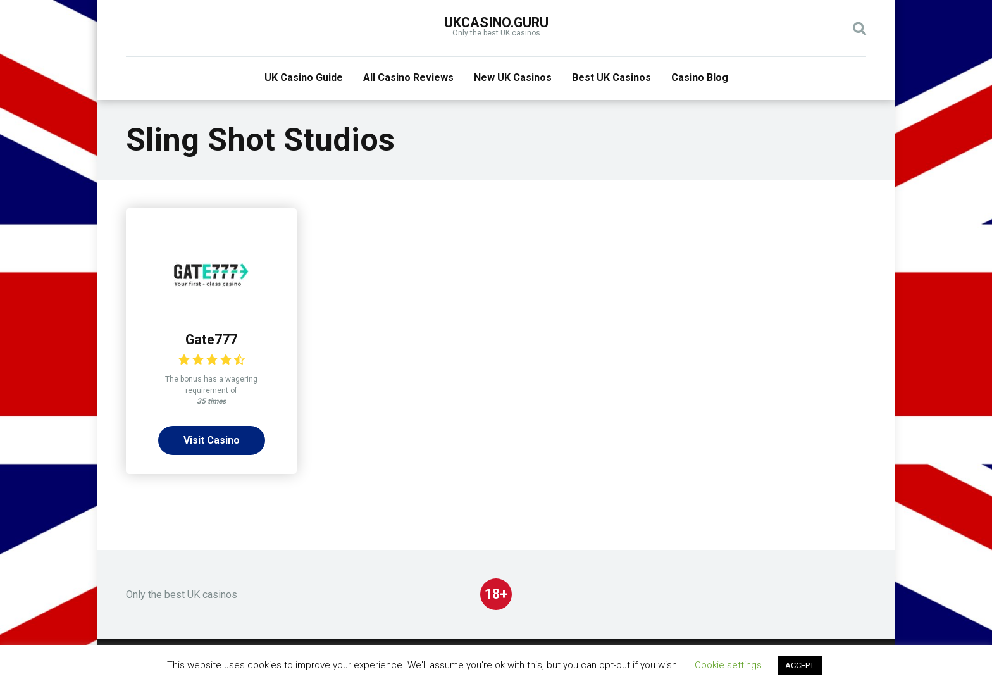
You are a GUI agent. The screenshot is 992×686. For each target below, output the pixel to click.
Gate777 (211, 339)
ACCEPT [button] (799, 665)
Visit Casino (211, 440)
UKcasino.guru (496, 22)
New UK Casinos (513, 78)
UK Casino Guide (303, 78)
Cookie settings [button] (728, 665)
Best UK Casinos (611, 78)
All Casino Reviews (408, 78)
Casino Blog (699, 78)
